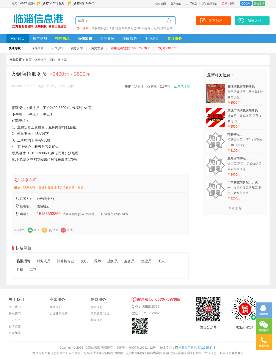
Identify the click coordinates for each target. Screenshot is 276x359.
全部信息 (40, 60)
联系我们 (15, 313)
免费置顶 (97, 48)
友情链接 (15, 326)
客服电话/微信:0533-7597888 (130, 48)
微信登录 (259, 3)
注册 (224, 3)
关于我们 (15, 307)
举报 (168, 86)
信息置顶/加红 (100, 313)
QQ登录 (246, 3)
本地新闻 (152, 38)
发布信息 (97, 307)
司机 (19, 270)
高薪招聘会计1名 (103, 28)
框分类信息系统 (193, 347)
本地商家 (107, 38)
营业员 (146, 261)
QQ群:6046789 (168, 48)
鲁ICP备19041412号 (142, 347)
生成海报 (184, 86)
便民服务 (129, 38)
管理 (141, 86)
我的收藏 (175, 3)
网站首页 (17, 38)
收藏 (154, 86)
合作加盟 (15, 333)
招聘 (52, 60)
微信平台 (212, 3)
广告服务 (15, 320)
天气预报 (57, 48)
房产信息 (40, 38)
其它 (33, 270)
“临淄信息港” (92, 347)
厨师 (97, 261)
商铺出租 (85, 38)
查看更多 (235, 208)
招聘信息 (62, 38)
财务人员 (43, 261)
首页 (29, 60)
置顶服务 (174, 38)
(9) (80, 214)
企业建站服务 (59, 313)
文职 (84, 261)
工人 (161, 261)
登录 (232, 3)
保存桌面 (160, 3)
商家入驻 (77, 48)
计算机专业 (65, 261)
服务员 (62, 60)
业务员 (112, 261)
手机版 (191, 3)
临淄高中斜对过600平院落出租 (136, 28)
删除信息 (97, 320)
